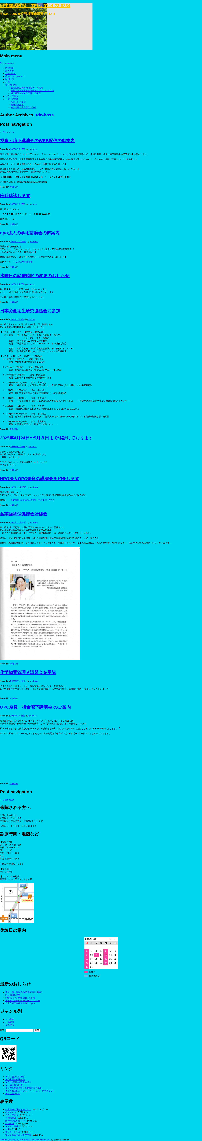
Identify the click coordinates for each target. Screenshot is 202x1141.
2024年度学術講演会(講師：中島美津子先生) (32, 500)
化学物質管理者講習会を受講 (28, 672)
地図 (7, 82)
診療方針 (9, 71)
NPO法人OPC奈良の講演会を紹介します (39, 478)
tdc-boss (45, 115)
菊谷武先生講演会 (24, 262)
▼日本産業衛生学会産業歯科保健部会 (23, 1088)
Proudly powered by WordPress (15, 1140)
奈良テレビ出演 (18, 102)
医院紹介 (9, 68)
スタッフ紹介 (11, 96)
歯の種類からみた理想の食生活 (26, 93)
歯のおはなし (11, 85)
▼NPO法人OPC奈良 (15, 1077)
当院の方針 (10, 1118)
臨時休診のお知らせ (15, 76)
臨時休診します (15, 195)
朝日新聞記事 (17, 105)
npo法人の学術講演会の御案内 (30, 232)
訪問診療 (9, 79)
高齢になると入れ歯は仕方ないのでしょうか (32, 90)
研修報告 (9, 1025)
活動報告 (14, 429)
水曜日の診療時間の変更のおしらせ (35, 275)
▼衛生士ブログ (12, 1093)
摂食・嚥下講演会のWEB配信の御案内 (37, 140)
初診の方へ (10, 73)
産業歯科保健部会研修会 (23, 513)
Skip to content (7, 63)
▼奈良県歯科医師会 (15, 1079)
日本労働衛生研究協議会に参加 (30, 310)
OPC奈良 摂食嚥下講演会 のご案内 (35, 707)
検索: (2, 1030)
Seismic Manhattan (41, 1140)
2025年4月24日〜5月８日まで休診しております (46, 438)
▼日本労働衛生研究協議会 (18, 1082)
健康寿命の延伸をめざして (18, 1109)
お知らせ (14, 187)
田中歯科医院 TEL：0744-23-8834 (35, 5)
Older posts (7, 132)
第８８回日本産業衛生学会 (23, 107)
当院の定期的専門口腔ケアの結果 (27, 88)
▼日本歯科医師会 (14, 1085)
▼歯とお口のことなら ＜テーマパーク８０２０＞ (30, 1091)
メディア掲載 (11, 99)
